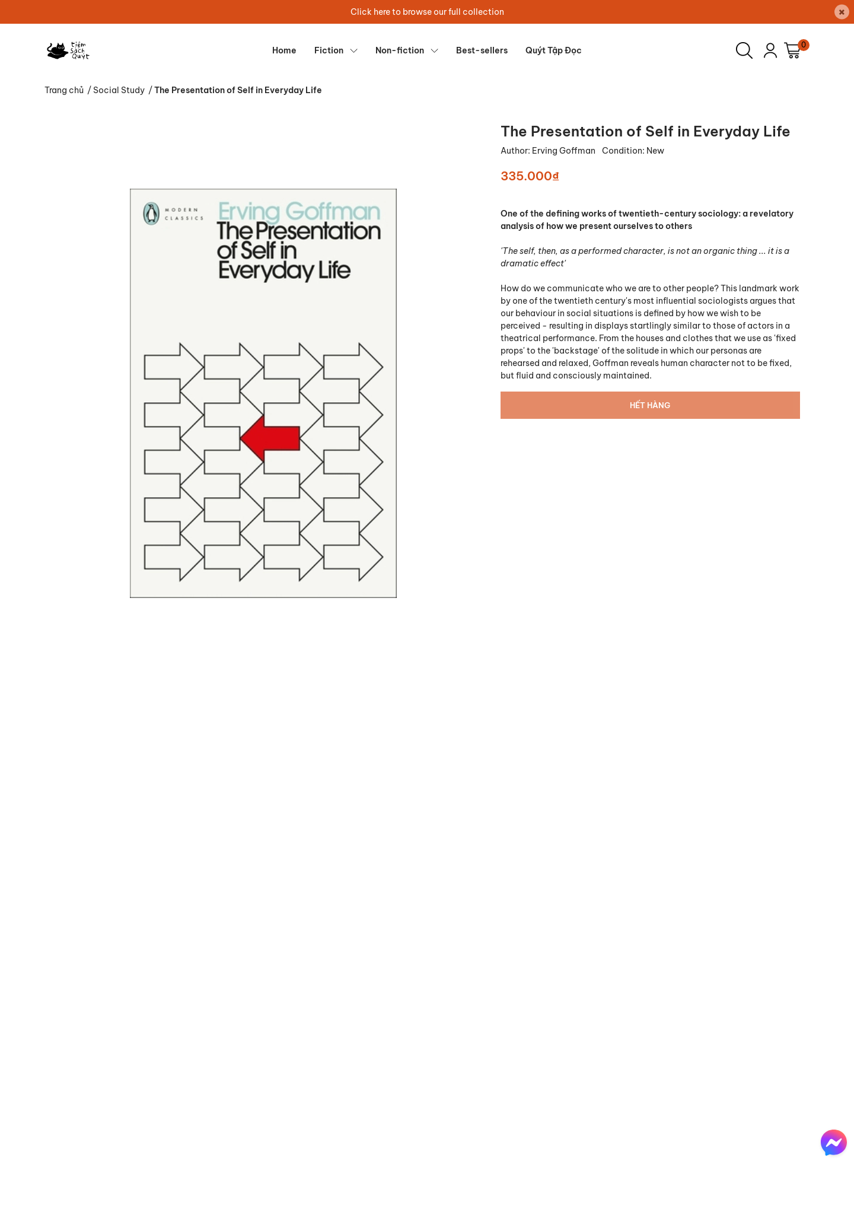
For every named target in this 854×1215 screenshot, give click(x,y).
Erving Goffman (564, 150)
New (655, 150)
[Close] (841, 12)
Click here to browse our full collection (427, 12)
